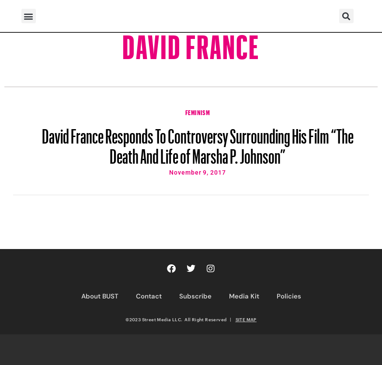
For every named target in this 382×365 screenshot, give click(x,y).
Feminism (197, 111)
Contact (149, 296)
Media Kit (244, 296)
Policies (289, 296)
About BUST (99, 296)
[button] (28, 16)
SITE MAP (246, 319)
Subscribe (195, 296)
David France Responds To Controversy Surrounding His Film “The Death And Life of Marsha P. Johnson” (198, 142)
